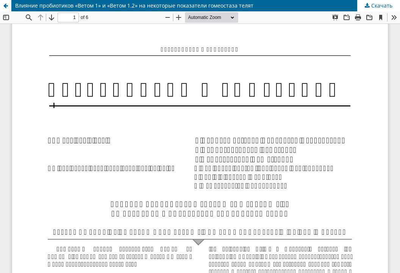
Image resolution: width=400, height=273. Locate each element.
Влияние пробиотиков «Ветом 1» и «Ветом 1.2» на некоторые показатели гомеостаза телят (134, 5)
